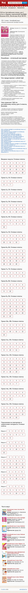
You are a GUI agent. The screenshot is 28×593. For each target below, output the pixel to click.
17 (4, 172)
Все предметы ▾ (12, 7)
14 (10, 169)
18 (10, 172)
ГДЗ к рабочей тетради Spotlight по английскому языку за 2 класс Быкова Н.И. (12, 132)
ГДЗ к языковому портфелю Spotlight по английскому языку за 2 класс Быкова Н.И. (14, 144)
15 (16, 169)
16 (22, 169)
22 (10, 316)
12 (22, 166)
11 (16, 166)
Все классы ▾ (4, 7)
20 (22, 172)
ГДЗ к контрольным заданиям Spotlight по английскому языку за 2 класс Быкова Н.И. (11, 135)
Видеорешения (20, 7)
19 (16, 172)
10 (10, 166)
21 (4, 316)
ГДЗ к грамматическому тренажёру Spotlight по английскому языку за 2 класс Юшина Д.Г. (12, 137)
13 (4, 169)
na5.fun (4, 589)
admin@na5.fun (23, 589)
